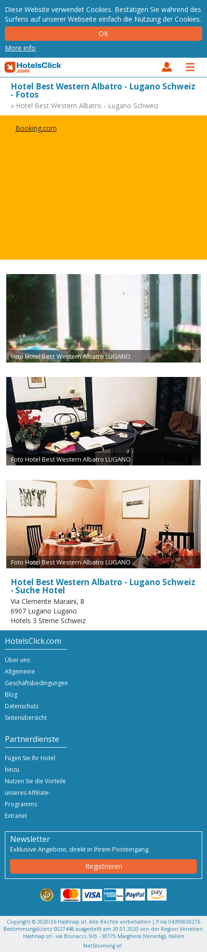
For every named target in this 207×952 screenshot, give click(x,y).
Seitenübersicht (26, 718)
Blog (11, 694)
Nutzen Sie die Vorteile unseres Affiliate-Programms (35, 792)
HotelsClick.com (33, 67)
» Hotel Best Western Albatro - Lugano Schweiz (84, 105)
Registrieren (103, 866)
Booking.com (36, 128)
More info (20, 47)
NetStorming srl (102, 945)
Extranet (16, 816)
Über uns (17, 660)
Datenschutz (22, 706)
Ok (103, 33)
